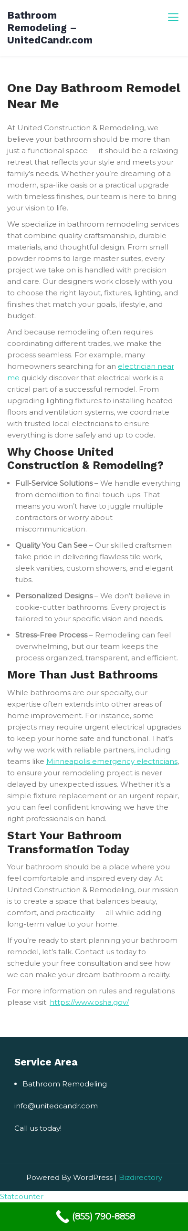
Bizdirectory (140, 1177)
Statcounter (21, 1196)
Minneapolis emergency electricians (112, 761)
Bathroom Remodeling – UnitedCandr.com (50, 27)
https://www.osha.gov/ (89, 1002)
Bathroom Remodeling (64, 1083)
